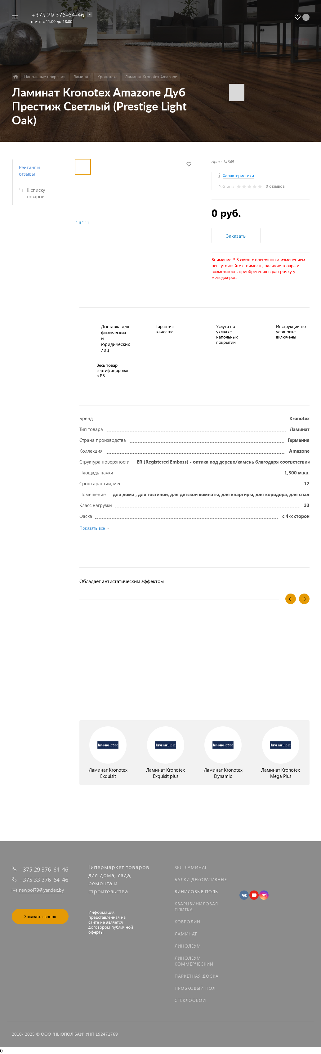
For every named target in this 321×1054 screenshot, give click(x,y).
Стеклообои (190, 1000)
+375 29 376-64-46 (57, 14)
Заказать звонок (40, 916)
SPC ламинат (191, 867)
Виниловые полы (197, 892)
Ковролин (187, 922)
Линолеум (188, 946)
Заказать (236, 235)
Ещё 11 (82, 223)
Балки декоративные (201, 879)
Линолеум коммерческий (194, 961)
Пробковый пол (195, 988)
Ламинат (186, 934)
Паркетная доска (197, 976)
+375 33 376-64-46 (43, 879)
